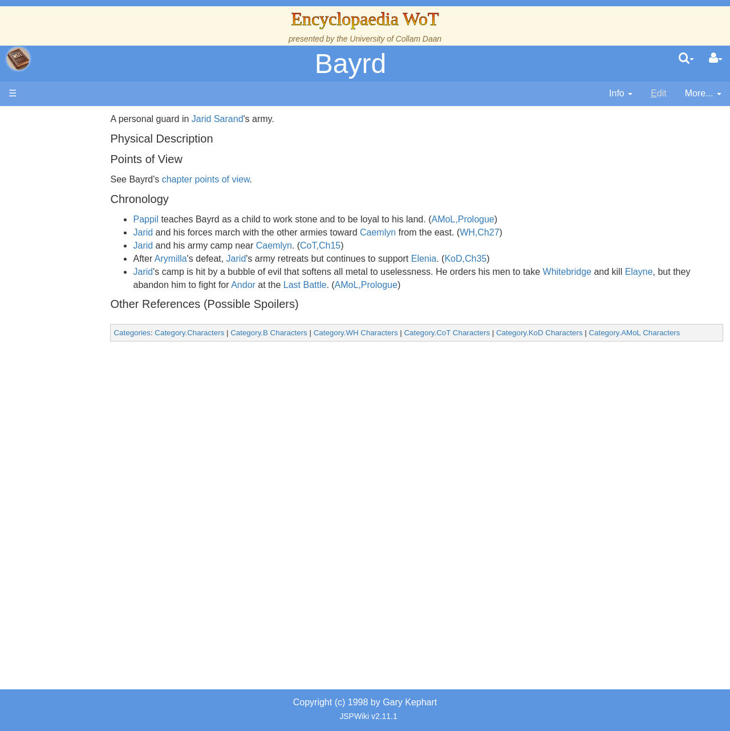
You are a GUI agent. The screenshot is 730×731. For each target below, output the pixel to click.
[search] (686, 58)
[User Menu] (715, 58)
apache (18, 58)
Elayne (693, 272)
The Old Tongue (86, 307)
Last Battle (394, 285)
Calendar (72, 242)
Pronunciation (82, 502)
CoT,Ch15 (375, 245)
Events (68, 255)
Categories (186, 332)
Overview (96, 281)
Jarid (198, 232)
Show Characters (89, 346)
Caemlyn (433, 232)
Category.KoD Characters (594, 332)
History (68, 229)
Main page (52, 119)
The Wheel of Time (92, 203)
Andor (333, 285)
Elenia (477, 258)
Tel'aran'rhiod (81, 464)
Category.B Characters (323, 332)
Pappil (200, 219)
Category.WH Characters (410, 332)
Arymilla (225, 258)
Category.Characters (244, 332)
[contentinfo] (621, 94)
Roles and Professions (99, 386)
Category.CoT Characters (502, 332)
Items (65, 424)
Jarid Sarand (272, 119)
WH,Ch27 (534, 232)
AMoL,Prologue (517, 219)
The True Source (88, 216)
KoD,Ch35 (520, 258)
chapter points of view (260, 179)
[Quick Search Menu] (686, 58)
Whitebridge (621, 272)
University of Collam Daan (395, 38)
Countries (96, 294)
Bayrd (350, 63)
